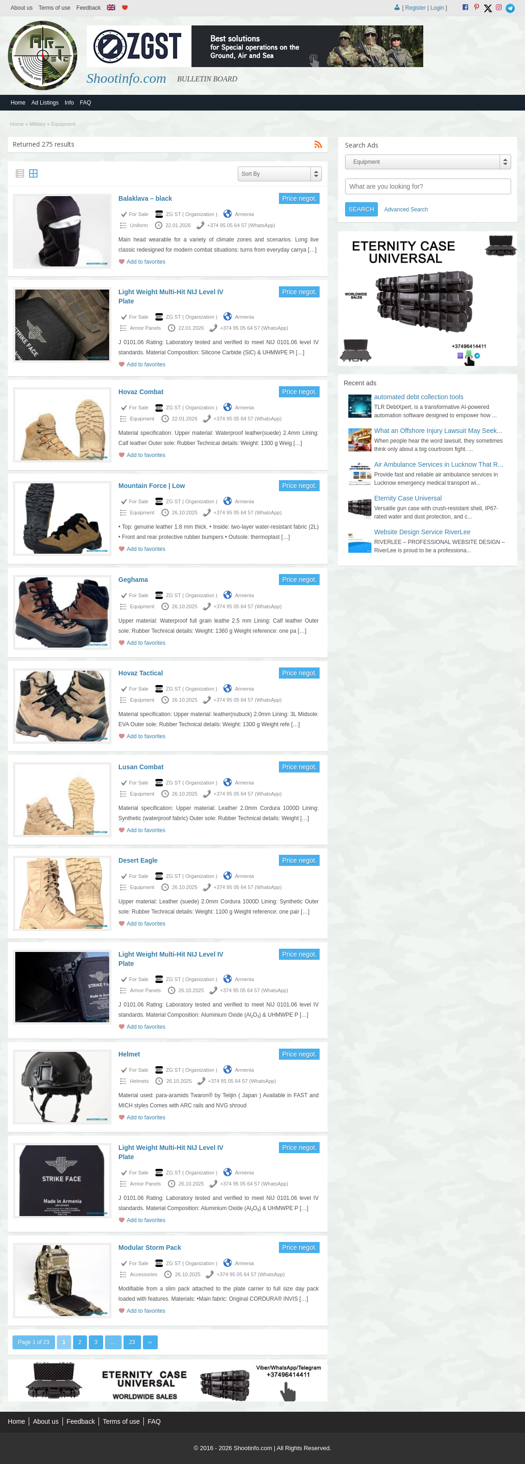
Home (18, 102)
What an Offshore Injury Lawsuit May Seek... (438, 430)
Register (415, 8)
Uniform (139, 225)
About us (21, 8)
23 (132, 1342)
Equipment (142, 418)
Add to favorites (146, 262)
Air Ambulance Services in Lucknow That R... (438, 464)
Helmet (129, 1054)
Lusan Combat (140, 767)
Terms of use (54, 8)
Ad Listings (45, 102)
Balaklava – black (145, 198)
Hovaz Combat (140, 391)
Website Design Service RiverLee (422, 532)
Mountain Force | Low (151, 485)
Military (38, 124)
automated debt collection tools (418, 397)
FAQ (85, 102)
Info (69, 102)
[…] (312, 250)
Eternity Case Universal (408, 498)
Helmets (139, 1081)
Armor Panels (145, 328)
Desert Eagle (138, 860)
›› (150, 1342)
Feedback (88, 8)
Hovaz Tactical (140, 673)
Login (437, 8)
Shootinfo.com (126, 78)
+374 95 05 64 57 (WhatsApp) (241, 225)
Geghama (133, 579)
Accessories (143, 1274)
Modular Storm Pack (149, 1247)
